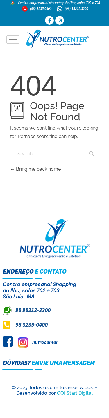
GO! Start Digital (75, 393)
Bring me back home (35, 169)
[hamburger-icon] (12, 39)
